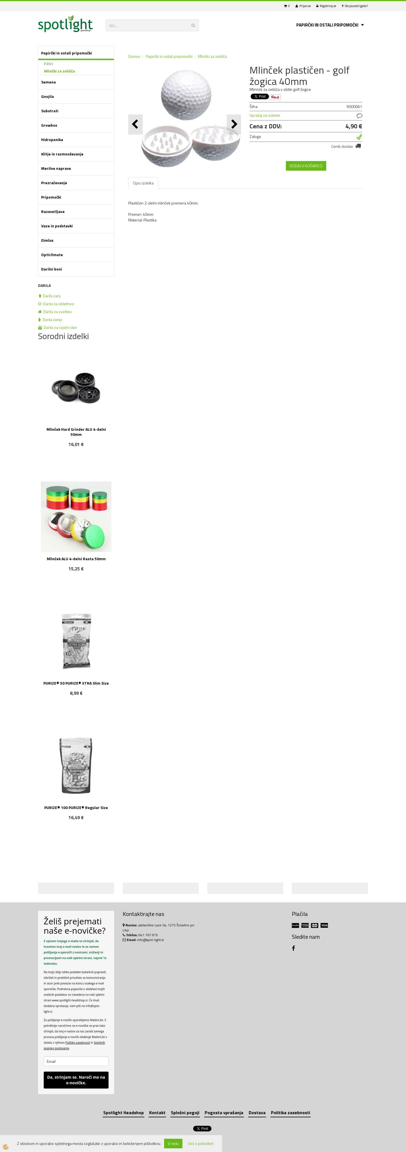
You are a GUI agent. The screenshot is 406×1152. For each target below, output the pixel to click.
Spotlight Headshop (123, 1112)
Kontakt (157, 1112)
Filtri (48, 64)
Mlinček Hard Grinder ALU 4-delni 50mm (76, 431)
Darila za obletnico (56, 304)
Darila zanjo (50, 319)
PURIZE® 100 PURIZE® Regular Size (76, 807)
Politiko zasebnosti (77, 1043)
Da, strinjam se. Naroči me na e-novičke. (76, 1079)
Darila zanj (49, 296)
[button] (234, 125)
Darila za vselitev (55, 312)
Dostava (257, 1112)
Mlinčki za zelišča (59, 71)
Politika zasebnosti (290, 1112)
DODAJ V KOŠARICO (306, 166)
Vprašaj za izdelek (265, 115)
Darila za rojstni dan (57, 327)
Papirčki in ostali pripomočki (327, 25)
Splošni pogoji (185, 1112)
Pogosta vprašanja (224, 1112)
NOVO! (79, 710)
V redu (173, 1143)
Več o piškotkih (201, 1143)
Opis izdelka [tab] (143, 183)
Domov (134, 56)
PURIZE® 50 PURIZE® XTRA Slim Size (76, 683)
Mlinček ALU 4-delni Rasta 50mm (76, 559)
